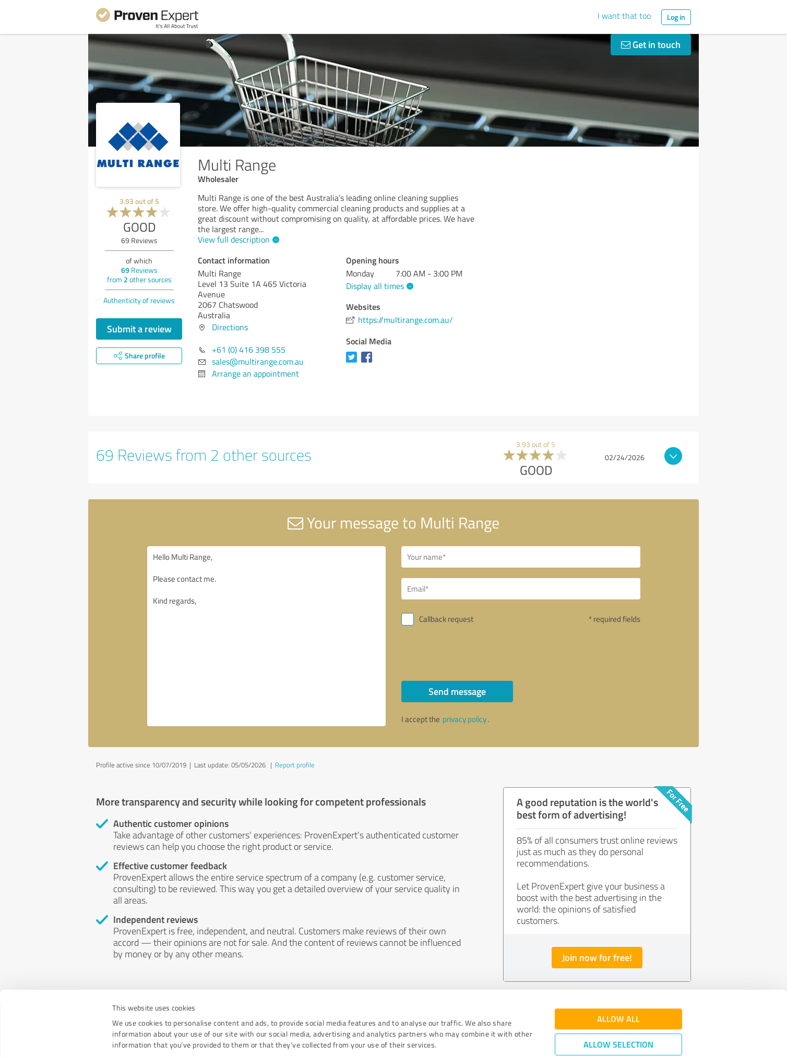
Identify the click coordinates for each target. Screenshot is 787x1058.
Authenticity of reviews (139, 300)
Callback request (446, 619)
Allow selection (618, 987)
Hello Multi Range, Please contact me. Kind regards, (266, 636)
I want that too (624, 15)
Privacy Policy (164, 1009)
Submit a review (139, 328)
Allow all (618, 961)
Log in (676, 17)
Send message (457, 691)
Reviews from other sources (139, 274)
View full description (237, 239)
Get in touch (651, 44)
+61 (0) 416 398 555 (248, 349)
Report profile (295, 765)
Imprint (124, 1009)
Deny (619, 1019)
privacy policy (464, 719)
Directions (230, 327)
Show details (459, 1038)
